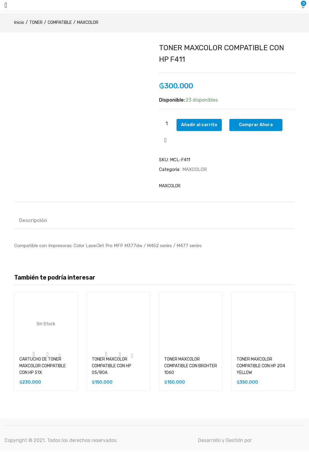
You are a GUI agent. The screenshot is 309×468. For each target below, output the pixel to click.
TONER (36, 22)
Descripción (33, 221)
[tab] (33, 221)
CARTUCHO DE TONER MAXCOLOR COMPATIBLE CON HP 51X (42, 366)
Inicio (19, 22)
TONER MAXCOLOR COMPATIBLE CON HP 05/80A (111, 366)
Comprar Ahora (261, 123)
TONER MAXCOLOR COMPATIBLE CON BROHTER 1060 (190, 366)
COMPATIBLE (60, 22)
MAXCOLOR (87, 22)
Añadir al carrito (204, 123)
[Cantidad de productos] (166, 123)
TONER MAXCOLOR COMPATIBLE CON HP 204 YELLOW (261, 366)
